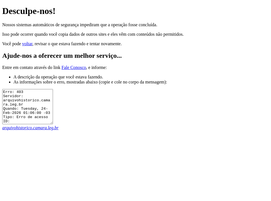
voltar (27, 43)
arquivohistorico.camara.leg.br (30, 134)
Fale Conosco (73, 67)
